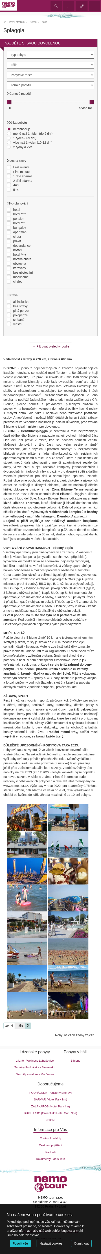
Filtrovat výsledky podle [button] (50, 346)
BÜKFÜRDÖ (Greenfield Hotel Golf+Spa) (50, 1113)
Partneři (50, 1152)
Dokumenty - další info (50, 1159)
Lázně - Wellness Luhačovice (35, 1060)
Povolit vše (20, 1243)
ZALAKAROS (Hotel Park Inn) (50, 1106)
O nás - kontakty (50, 1138)
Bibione (75, 1060)
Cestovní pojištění (50, 1145)
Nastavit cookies (51, 1243)
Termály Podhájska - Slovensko (34, 1067)
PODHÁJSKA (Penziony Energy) (50, 1092)
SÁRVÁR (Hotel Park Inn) (50, 1099)
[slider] (9, 102)
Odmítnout (81, 1243)
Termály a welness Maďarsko (35, 1074)
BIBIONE (51, 1120)
